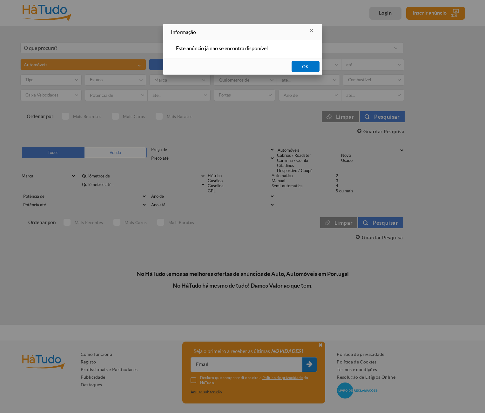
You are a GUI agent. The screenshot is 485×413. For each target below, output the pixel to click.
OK (305, 66)
